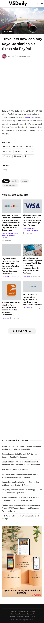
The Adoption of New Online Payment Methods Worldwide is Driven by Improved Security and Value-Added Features (32, 250)
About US (13, 611)
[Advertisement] (22, 86)
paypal (24, 181)
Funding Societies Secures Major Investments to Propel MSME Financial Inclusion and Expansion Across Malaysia (21, 508)
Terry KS (7, 56)
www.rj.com (29, 117)
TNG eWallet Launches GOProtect (15, 470)
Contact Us (30, 614)
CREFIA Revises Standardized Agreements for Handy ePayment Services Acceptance (32, 286)
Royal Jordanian (10, 185)
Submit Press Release (17, 614)
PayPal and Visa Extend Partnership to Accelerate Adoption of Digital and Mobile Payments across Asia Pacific (11, 250)
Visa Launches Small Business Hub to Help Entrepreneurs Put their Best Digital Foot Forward (32, 206)
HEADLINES (8, 32)
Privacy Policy (30, 616)
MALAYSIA (5, 238)
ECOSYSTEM (6, 233)
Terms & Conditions (16, 616)
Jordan (14, 181)
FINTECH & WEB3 (28, 228)
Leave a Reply (22, 331)
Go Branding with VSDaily (26, 611)
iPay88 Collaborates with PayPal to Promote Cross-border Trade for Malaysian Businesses (11, 290)
